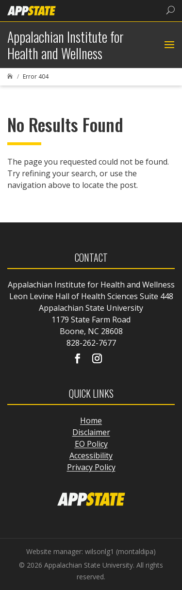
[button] (168, 45)
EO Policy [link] (91, 443)
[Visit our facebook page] (78, 359)
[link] (31, 10)
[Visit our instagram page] (97, 359)
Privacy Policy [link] (91, 467)
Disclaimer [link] (91, 432)
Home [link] (91, 420)
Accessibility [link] (91, 455)
